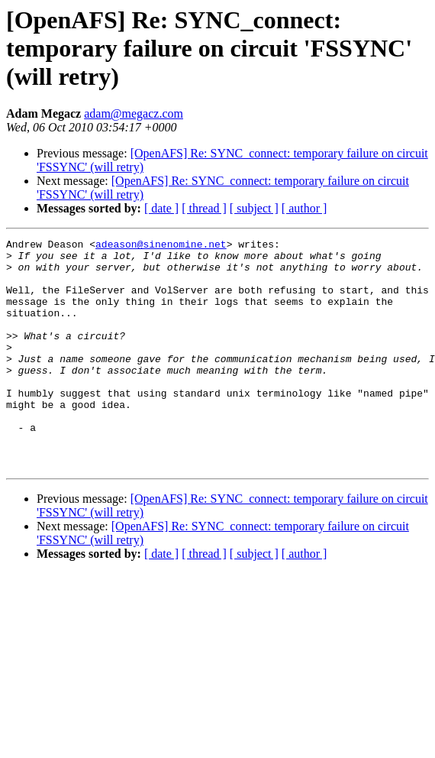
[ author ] (304, 208)
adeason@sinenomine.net (161, 246)
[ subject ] (254, 208)
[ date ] (161, 208)
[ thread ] (204, 208)
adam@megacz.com (133, 113)
